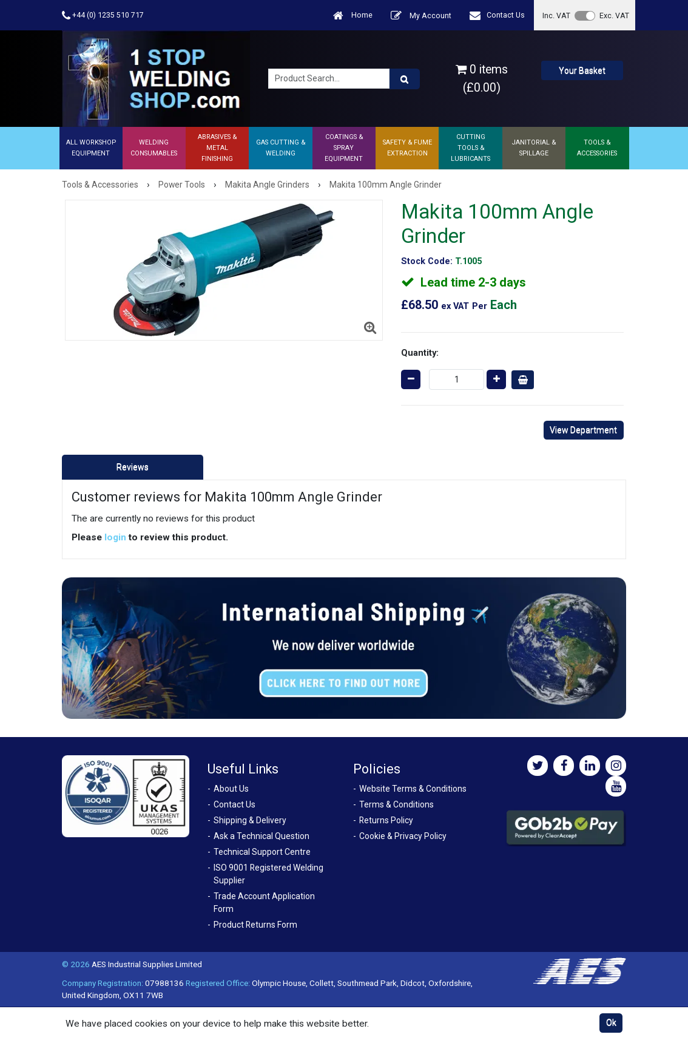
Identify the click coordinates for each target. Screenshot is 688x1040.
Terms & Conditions (396, 804)
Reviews (132, 467)
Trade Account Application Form (264, 902)
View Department (583, 430)
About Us (231, 789)
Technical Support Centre (262, 852)
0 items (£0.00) (482, 78)
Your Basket (582, 70)
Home (353, 15)
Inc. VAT (556, 15)
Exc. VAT (614, 15)
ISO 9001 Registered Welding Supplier (268, 874)
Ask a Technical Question (261, 836)
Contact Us (497, 15)
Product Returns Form (255, 925)
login (115, 537)
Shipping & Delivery (250, 820)
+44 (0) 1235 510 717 (103, 15)
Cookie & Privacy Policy (403, 836)
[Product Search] (405, 79)
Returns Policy (386, 820)
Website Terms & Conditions (413, 789)
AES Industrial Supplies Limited (147, 964)
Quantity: (420, 352)
